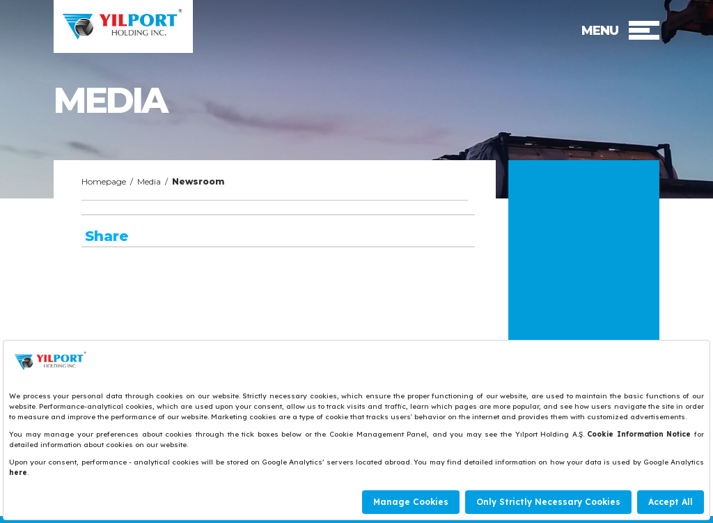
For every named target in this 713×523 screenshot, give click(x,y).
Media (149, 181)
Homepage (103, 181)
